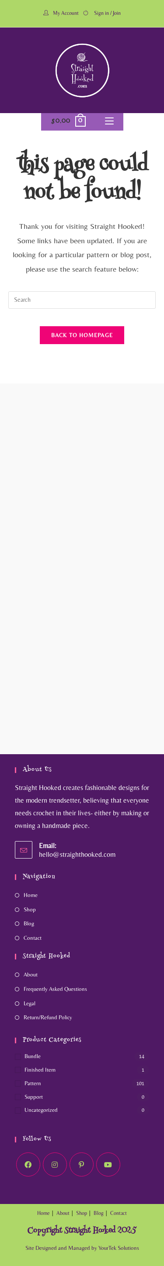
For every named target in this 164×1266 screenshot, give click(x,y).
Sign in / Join (107, 13)
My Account (66, 13)
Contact (33, 938)
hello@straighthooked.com (77, 854)
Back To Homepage (82, 335)
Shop (30, 909)
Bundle (32, 1056)
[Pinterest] (82, 1164)
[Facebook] (28, 1164)
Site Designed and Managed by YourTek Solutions (82, 1248)
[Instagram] (55, 1164)
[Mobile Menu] (109, 122)
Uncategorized (41, 1110)
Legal (29, 1003)
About (31, 974)
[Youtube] (108, 1164)
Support (33, 1097)
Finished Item (40, 1069)
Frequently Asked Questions (55, 989)
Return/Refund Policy (48, 1017)
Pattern (32, 1083)
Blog (29, 923)
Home (31, 895)
